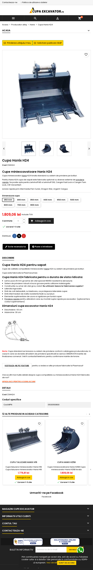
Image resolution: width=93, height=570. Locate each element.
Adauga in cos (41, 221)
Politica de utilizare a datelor (34, 2)
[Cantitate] (18, 221)
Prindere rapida (11, 299)
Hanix (24, 175)
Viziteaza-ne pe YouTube (17, 365)
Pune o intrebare (42, 246)
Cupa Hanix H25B (66, 462)
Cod (4, 165)
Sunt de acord (67, 562)
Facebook (46, 496)
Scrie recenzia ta (15, 246)
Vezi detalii (51, 562)
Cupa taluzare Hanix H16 (23, 462)
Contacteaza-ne (9, 2)
